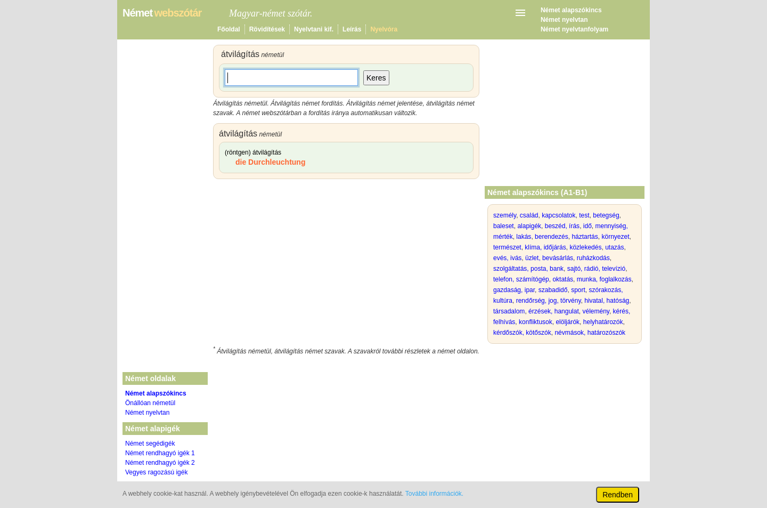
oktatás (562, 279)
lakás (523, 236)
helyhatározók (603, 322)
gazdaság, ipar (514, 290)
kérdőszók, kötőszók (522, 332)
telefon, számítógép (521, 279)
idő (587, 226)
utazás (614, 247)
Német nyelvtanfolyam (574, 29)
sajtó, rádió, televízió (596, 268)
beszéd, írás (562, 226)
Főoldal (228, 29)
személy (504, 215)
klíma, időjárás (545, 247)
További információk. (434, 493)
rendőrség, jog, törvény (548, 300)
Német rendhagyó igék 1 (160, 453)
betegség (606, 215)
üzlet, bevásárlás (549, 258)
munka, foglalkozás (604, 279)
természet (507, 247)
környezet (615, 236)
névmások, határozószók (589, 332)
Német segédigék (150, 443)
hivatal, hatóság (606, 300)
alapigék (529, 226)
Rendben (617, 494)
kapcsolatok (558, 215)
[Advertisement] (346, 264)
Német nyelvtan (564, 19)
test (584, 215)
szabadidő (553, 290)
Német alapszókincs (571, 10)
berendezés (551, 236)
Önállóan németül (150, 403)
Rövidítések (267, 29)
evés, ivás (507, 258)
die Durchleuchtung (270, 162)
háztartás (585, 236)
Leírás (351, 29)
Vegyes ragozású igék (156, 472)
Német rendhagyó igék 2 (160, 462)
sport (578, 290)
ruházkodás (593, 258)
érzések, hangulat (553, 311)
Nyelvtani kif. (313, 29)
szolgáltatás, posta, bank (528, 268)
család (529, 215)
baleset (503, 226)
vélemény (595, 311)
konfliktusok (535, 322)
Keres (376, 78)
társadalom (509, 311)
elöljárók (568, 322)
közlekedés (585, 247)
